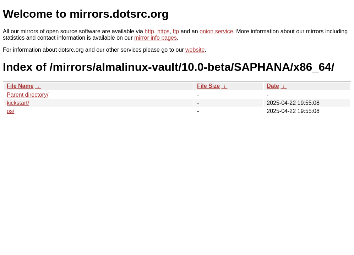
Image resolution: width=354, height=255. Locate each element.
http (149, 31)
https (163, 31)
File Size (208, 86)
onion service (216, 31)
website (195, 50)
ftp (176, 31)
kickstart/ (18, 103)
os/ (10, 111)
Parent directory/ (27, 95)
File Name (20, 86)
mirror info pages (155, 38)
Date (273, 86)
